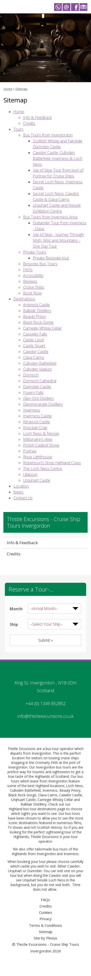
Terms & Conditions (45, 925)
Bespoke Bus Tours (40, 263)
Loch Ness (74, 785)
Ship (14, 624)
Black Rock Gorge (38, 322)
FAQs (28, 269)
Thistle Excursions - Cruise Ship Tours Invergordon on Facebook (75, 7)
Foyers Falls (33, 392)
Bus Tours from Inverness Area (50, 217)
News (18, 492)
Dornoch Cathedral (39, 381)
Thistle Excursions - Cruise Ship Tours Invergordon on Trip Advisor (83, 7)
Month (16, 608)
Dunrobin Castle (37, 386)
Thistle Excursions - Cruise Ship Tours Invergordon (43, 522)
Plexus (51, 938)
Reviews (30, 281)
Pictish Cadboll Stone (41, 445)
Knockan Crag (35, 427)
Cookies (45, 912)
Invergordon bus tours (53, 767)
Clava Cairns (33, 357)
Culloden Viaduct (37, 369)
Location (21, 486)
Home (8, 89)
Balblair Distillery (37, 310)
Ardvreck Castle (36, 304)
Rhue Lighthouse (37, 457)
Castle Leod (33, 340)
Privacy (46, 918)
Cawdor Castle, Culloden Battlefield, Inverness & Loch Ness (57, 158)
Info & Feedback (37, 117)
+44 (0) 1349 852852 (45, 703)
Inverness (31, 410)
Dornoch (31, 375)
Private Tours (34, 252)
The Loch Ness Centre (42, 468)
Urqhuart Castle (23, 799)
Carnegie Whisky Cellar (42, 328)
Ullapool (30, 474)
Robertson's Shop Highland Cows (52, 462)
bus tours (60, 849)
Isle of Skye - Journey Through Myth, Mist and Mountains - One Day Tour (58, 240)
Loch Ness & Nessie (41, 433)
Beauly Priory (34, 316)
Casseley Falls (35, 334)
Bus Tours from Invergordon (48, 135)
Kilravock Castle (36, 421)
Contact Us (23, 498)
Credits (29, 123)
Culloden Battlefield (39, 363)
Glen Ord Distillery (38, 398)
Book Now (32, 293)
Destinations (24, 299)
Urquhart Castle (36, 480)
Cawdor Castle (35, 351)
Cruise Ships (33, 287)
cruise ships (70, 758)
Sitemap (21, 89)
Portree (29, 451)
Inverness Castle (37, 416)
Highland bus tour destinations (33, 809)
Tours (18, 129)
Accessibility (33, 275)
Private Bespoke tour (51, 258)
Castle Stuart (34, 345)
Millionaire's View (37, 439)
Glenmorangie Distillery (43, 404)
